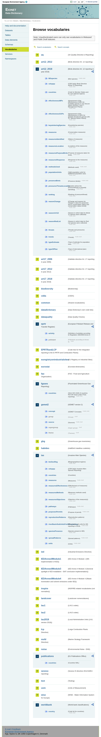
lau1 (43, 605)
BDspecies (52, 78)
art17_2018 (46, 279)
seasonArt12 (53, 213)
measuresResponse (56, 160)
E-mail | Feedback (13, 729)
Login (74, 2)
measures (52, 132)
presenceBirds (54, 181)
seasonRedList (54, 221)
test (43, 681)
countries (52, 92)
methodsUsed (54, 167)
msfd (43, 639)
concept (51, 411)
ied (42, 552)
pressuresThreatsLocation (57, 186)
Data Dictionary (25, 21)
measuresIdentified (56, 139)
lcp (42, 629)
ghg (43, 441)
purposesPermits (55, 512)
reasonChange (54, 201)
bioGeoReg (53, 462)
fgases (44, 384)
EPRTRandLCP (48, 350)
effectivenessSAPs (56, 114)
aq (42, 55)
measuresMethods (55, 493)
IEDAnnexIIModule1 (51, 559)
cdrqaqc (51, 84)
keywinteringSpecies (56, 125)
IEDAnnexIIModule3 (51, 569)
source (51, 422)
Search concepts (63, 47)
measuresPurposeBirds (57, 153)
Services (8, 54)
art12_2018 (46, 69)
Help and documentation (15, 26)
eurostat (45, 367)
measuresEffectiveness (57, 486)
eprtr (43, 324)
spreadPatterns (54, 538)
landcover (46, 598)
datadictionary (48, 310)
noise (44, 649)
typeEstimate (53, 242)
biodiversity (47, 289)
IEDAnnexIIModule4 (51, 579)
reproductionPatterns (57, 517)
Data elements (11, 40)
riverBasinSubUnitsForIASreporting (57, 524)
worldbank (46, 705)
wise (43, 695)
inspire (44, 588)
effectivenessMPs (55, 101)
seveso (44, 671)
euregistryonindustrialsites (54, 359)
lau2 (43, 612)
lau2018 (45, 619)
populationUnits (54, 172)
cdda (43, 296)
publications (47, 656)
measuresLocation (56, 146)
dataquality (46, 317)
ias (42, 455)
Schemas (9, 45)
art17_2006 (46, 259)
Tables (8, 35)
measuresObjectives (56, 499)
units (50, 543)
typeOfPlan (53, 249)
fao (42, 374)
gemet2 (45, 404)
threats (51, 230)
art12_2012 (46, 62)
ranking (51, 195)
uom (43, 688)
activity (51, 333)
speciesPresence (55, 531)
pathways (52, 506)
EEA (16, 2)
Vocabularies (11, 49)
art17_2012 (46, 269)
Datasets (9, 30)
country (51, 711)
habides (45, 448)
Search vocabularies (44, 47)
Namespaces (10, 59)
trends (51, 237)
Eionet (15, 21)
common (45, 303)
